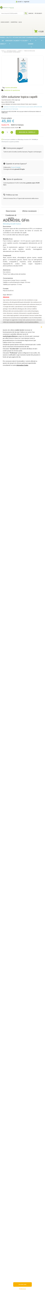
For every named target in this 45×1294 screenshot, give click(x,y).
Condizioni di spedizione (12, 90)
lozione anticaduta (11, 87)
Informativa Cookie (22, 365)
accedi (19, 1)
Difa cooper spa (16, 100)
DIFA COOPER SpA (10, 102)
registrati (26, 1)
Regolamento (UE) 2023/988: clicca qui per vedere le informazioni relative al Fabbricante (21, 112)
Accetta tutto (22, 1284)
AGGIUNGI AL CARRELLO (27, 132)
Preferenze (22, 1289)
